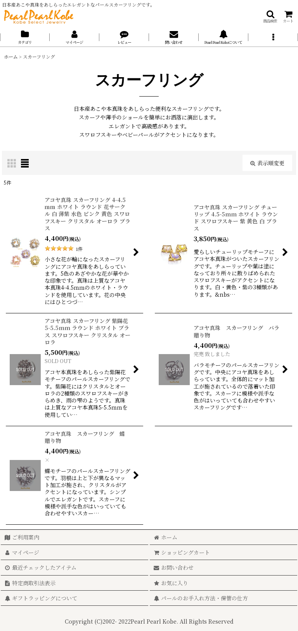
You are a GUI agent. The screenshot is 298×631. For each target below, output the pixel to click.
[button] (270, 16)
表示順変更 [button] (267, 163)
